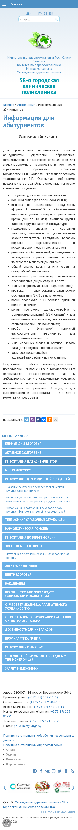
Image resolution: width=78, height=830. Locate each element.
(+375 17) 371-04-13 (49, 707)
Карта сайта (16, 764)
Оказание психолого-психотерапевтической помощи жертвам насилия (35, 488)
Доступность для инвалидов (29, 629)
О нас (10, 750)
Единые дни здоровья (23, 444)
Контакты (13, 759)
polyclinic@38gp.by (27, 726)
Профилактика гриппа (23, 638)
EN (51, 13)
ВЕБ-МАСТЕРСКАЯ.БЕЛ (58, 812)
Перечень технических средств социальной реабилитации (30, 594)
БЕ (45, 13)
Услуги (11, 754)
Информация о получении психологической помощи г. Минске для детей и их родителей (35, 509)
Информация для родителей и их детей (37, 479)
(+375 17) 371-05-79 (45, 721)
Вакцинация (15, 583)
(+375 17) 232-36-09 (42, 697)
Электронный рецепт (22, 566)
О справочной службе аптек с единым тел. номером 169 (35, 657)
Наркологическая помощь (26, 529)
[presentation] (4, 787)
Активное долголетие (23, 453)
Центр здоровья (18, 575)
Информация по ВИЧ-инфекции (30, 537)
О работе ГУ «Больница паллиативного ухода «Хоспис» (36, 606)
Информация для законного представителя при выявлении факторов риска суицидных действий (38, 499)
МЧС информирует (19, 470)
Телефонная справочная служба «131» (35, 520)
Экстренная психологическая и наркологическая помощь (37, 555)
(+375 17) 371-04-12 (45, 702)
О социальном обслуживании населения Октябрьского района (38, 619)
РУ (40, 13)
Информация (26, 105)
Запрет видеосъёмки (22, 668)
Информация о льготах (24, 647)
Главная (8, 105)
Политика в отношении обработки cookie (33, 745)
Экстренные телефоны (23, 546)
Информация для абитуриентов (31, 461)
